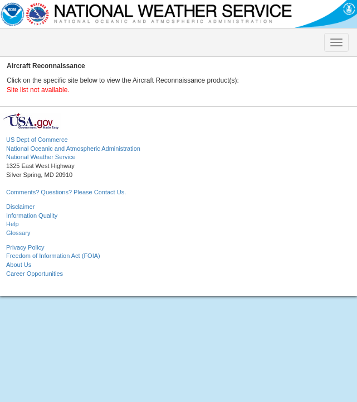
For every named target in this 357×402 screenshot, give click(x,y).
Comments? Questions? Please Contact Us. (66, 192)
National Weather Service (41, 157)
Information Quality (31, 215)
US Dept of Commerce (37, 139)
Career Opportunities (34, 273)
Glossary (18, 232)
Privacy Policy (25, 247)
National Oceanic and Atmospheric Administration (73, 148)
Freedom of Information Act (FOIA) (53, 255)
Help (12, 224)
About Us (18, 264)
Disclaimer (20, 206)
